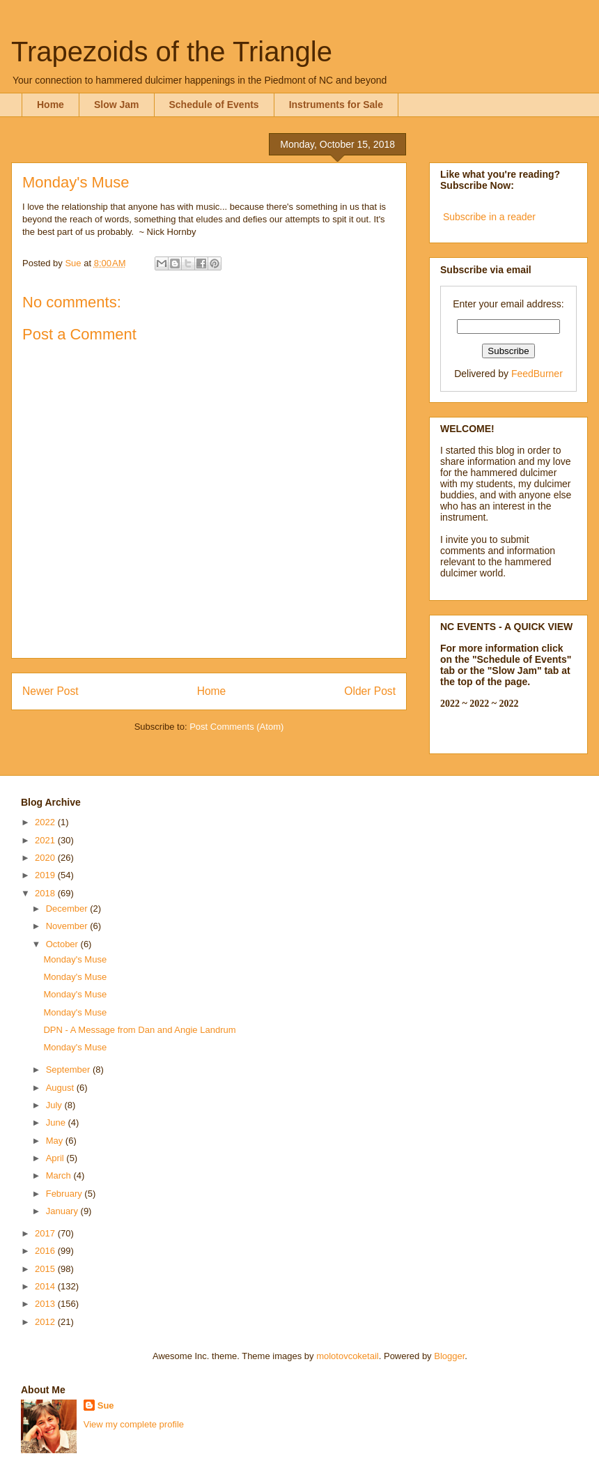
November (68, 926)
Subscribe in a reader (489, 216)
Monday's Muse (75, 959)
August (61, 1087)
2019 (46, 875)
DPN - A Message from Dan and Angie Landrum (139, 1030)
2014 (46, 1286)
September (69, 1069)
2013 (46, 1303)
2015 (46, 1269)
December (68, 908)
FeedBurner (537, 373)
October (63, 944)
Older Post (370, 691)
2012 (46, 1322)
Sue (106, 1405)
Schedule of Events (214, 104)
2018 (46, 893)
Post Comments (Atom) (236, 726)
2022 (46, 822)
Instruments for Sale (336, 104)
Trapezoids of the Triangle (171, 51)
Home (50, 104)
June (57, 1122)
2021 (46, 840)
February (65, 1193)
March (60, 1175)
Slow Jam (116, 104)
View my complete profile (134, 1424)
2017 (46, 1233)
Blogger (449, 1356)
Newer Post (50, 691)
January (63, 1211)
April (56, 1158)
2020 (46, 857)
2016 (46, 1251)
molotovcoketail (347, 1356)
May (55, 1140)
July (55, 1105)
